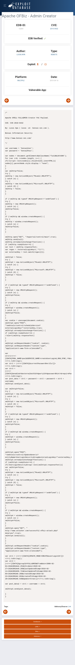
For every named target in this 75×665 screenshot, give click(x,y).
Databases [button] (37, 621)
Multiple (21, 80)
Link (69, 606)
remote (54, 54)
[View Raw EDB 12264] (45, 64)
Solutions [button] (37, 636)
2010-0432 (54, 29)
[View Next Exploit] (68, 100)
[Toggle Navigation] (6, 5)
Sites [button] (37, 631)
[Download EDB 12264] (38, 64)
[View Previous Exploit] (6, 100)
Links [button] (37, 626)
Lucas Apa (21, 54)
